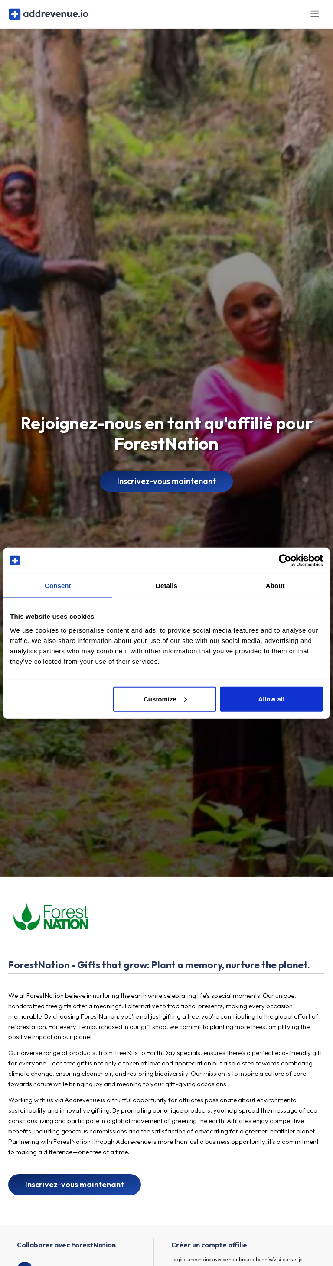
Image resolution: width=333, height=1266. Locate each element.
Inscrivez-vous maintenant (166, 486)
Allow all (271, 698)
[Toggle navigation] (314, 16)
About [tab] (275, 585)
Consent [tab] (58, 585)
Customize (165, 698)
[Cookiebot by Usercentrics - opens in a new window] (285, 560)
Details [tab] (166, 585)
